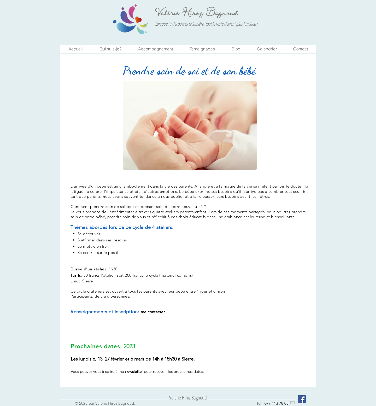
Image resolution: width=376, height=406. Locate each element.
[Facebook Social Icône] (302, 399)
